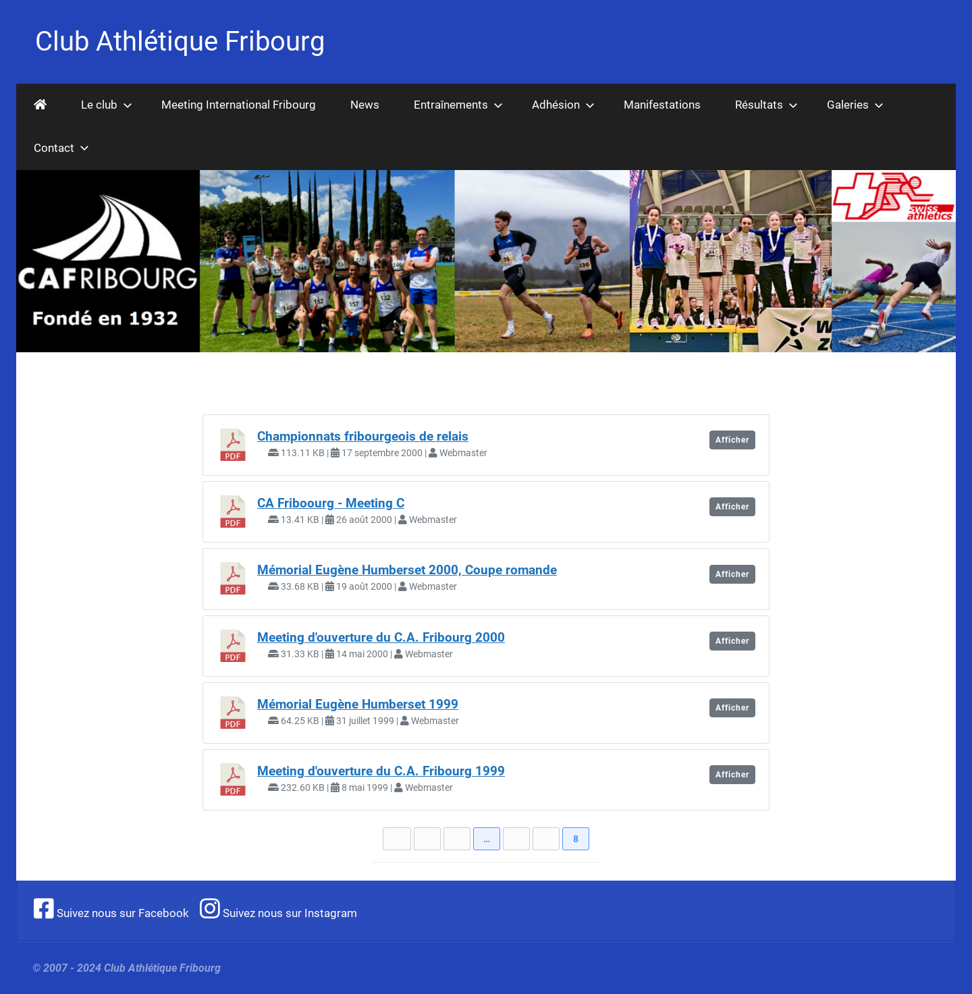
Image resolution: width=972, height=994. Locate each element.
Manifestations (662, 104)
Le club (106, 104)
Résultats (766, 104)
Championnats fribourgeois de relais (362, 436)
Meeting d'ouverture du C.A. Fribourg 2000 (381, 637)
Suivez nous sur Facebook (111, 913)
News (364, 104)
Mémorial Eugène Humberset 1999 (357, 704)
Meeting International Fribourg (238, 104)
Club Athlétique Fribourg (180, 41)
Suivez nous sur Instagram (278, 913)
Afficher (732, 440)
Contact (61, 148)
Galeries (855, 104)
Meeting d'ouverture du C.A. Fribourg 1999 (381, 771)
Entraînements (458, 104)
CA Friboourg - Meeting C (330, 503)
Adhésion (563, 104)
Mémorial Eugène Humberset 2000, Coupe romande (407, 570)
